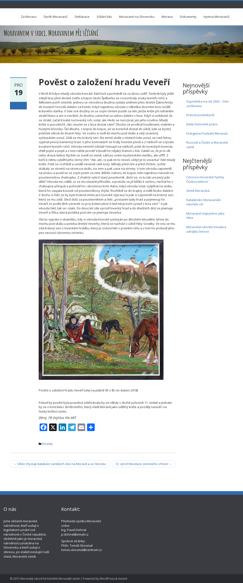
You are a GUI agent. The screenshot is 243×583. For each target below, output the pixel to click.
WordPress (107, 579)
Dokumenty (188, 16)
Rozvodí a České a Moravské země (207, 144)
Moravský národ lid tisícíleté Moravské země (50, 579)
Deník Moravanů (56, 16)
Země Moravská (198, 190)
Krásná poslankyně (200, 115)
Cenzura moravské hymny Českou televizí (205, 179)
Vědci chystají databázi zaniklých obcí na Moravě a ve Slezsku (60, 464)
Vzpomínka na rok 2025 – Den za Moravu (207, 103)
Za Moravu (29, 16)
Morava (167, 16)
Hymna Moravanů (216, 16)
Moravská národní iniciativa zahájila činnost (206, 229)
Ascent (122, 579)
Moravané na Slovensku (136, 16)
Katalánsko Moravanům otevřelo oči (203, 202)
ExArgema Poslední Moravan (207, 133)
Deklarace (82, 16)
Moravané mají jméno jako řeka (205, 215)
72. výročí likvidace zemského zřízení (143, 464)
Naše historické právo (202, 124)
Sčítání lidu (104, 16)
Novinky (47, 444)
